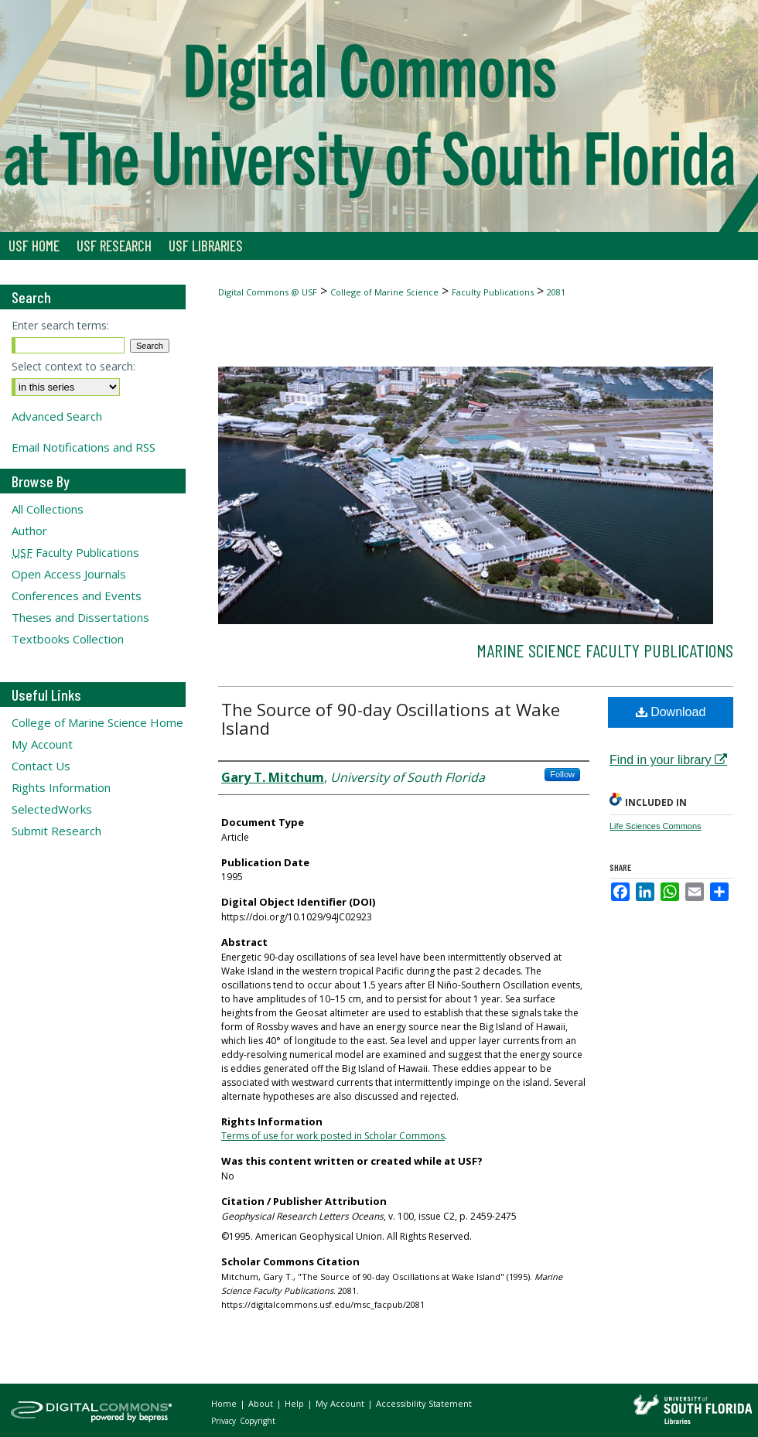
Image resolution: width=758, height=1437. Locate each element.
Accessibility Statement (424, 1403)
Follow (562, 774)
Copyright (257, 1420)
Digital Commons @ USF (267, 292)
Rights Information (61, 787)
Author (29, 530)
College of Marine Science (384, 292)
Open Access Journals (69, 574)
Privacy (224, 1420)
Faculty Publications (493, 292)
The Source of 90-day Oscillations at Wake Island (390, 718)
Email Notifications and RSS (83, 447)
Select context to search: (73, 366)
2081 (556, 292)
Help (295, 1403)
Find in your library (668, 759)
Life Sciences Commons (655, 826)
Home (225, 1403)
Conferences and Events (77, 595)
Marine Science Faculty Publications (604, 650)
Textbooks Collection (68, 639)
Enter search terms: (60, 325)
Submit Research (56, 830)
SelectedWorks (52, 809)
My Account (42, 744)
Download (671, 711)
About (261, 1403)
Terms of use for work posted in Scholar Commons (333, 1135)
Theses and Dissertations (80, 617)
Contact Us (41, 765)
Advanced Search (57, 416)
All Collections (48, 509)
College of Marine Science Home (97, 722)
